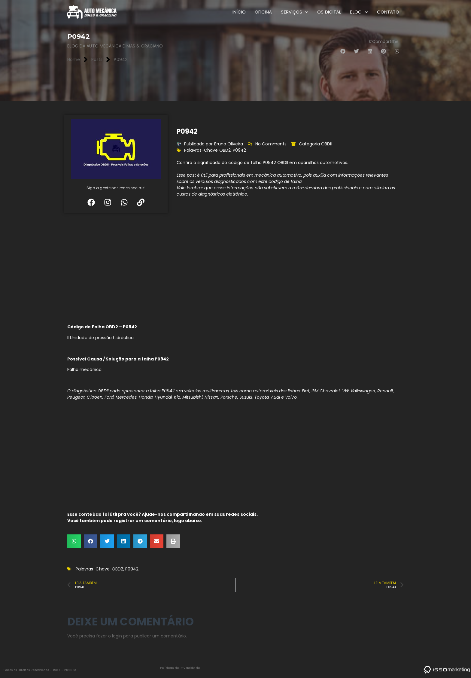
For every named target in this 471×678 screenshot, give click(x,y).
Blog (359, 12)
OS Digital (329, 12)
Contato (388, 12)
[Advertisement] (235, 267)
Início (239, 12)
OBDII (326, 144)
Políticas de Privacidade (180, 668)
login (117, 636)
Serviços (294, 12)
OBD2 (225, 150)
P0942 (239, 150)
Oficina (263, 12)
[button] (343, 51)
